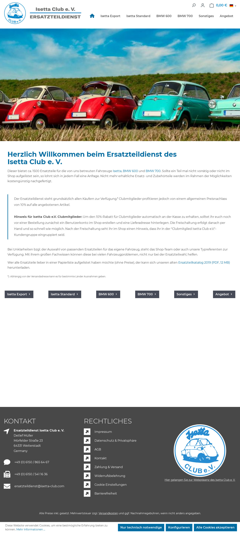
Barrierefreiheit (105, 493)
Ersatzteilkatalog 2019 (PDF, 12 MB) (204, 262)
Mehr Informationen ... (30, 529)
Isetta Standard (72, 336)
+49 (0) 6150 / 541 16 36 (31, 474)
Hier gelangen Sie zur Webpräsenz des (200, 480)
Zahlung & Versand (108, 467)
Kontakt (100, 458)
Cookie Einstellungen (110, 485)
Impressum (103, 432)
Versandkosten (108, 513)
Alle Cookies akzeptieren (215, 527)
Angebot (25, 398)
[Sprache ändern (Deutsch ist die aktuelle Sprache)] (233, 6)
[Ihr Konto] (202, 5)
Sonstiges (216, 336)
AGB (97, 449)
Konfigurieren (179, 527)
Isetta (117, 171)
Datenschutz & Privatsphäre (115, 441)
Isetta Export (24, 336)
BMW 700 (153, 171)
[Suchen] (193, 5)
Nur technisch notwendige (141, 527)
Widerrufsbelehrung (109, 476)
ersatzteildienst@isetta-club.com (39, 486)
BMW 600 (130, 171)
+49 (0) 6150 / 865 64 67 (31, 462)
